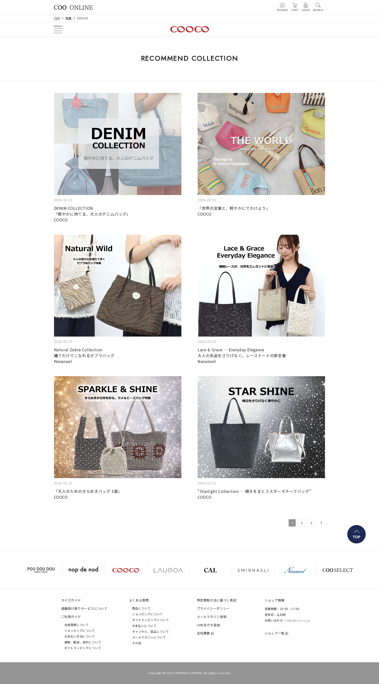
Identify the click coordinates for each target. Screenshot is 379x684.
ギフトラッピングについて (82, 648)
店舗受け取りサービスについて (84, 608)
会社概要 (203, 633)
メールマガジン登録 (212, 616)
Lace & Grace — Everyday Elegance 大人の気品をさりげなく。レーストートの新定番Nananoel (242, 355)
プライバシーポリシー (213, 608)
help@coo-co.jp (298, 620)
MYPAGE (282, 6)
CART (295, 6)
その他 (136, 643)
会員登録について (76, 625)
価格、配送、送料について (82, 642)
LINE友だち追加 (208, 625)
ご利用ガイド (71, 616)
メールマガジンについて (149, 637)
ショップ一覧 (275, 633)
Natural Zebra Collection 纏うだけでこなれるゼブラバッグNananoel (84, 355)
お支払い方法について (79, 636)
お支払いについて (144, 626)
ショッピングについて (79, 630)
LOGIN (305, 6)
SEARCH (318, 6)
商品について (141, 608)
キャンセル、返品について (150, 631)
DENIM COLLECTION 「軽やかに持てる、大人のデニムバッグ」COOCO (92, 214)
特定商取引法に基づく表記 (217, 600)
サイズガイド (71, 600)
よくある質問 (139, 600)
